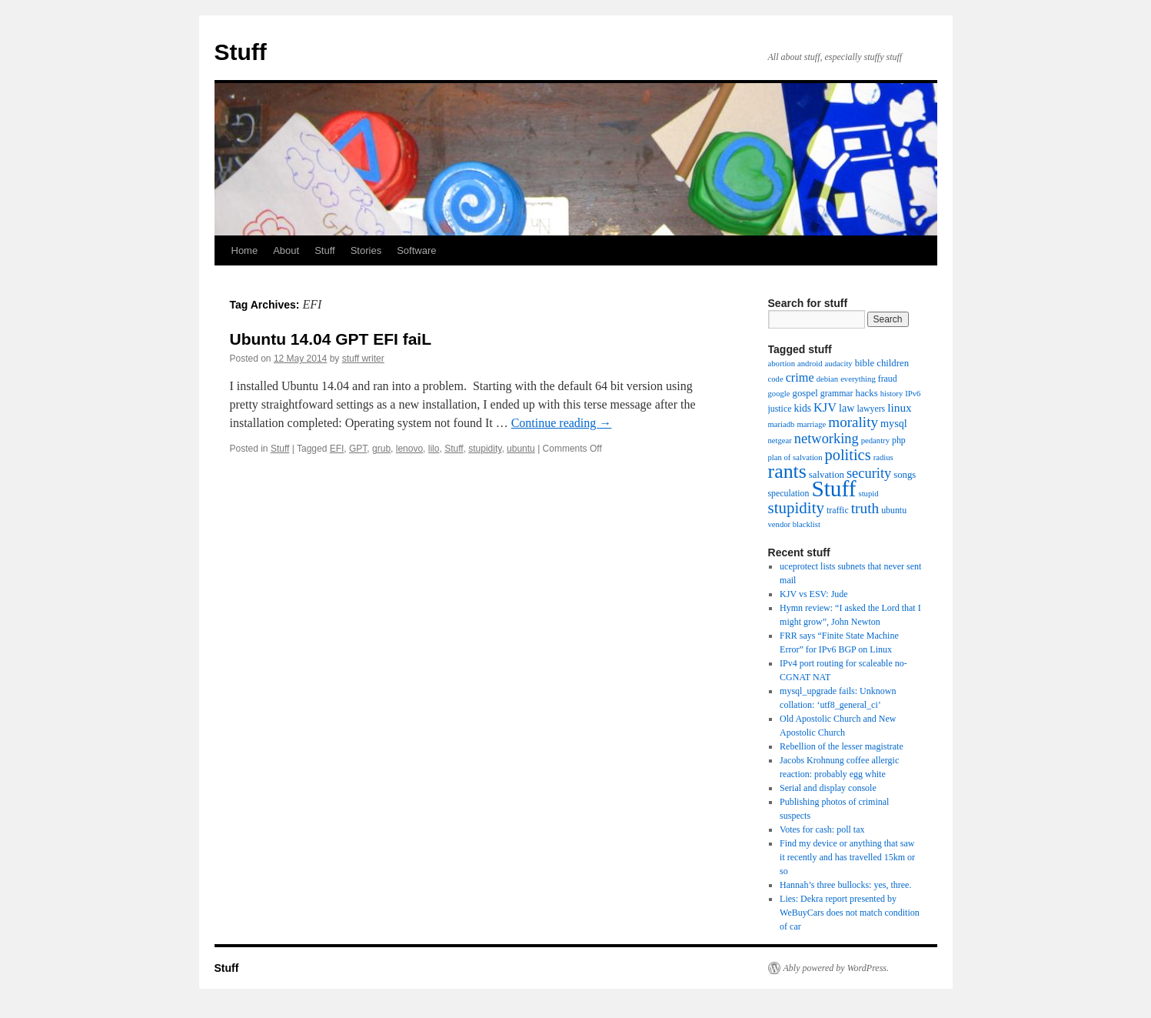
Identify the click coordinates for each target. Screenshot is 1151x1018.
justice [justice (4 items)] (780, 408)
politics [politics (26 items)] (848, 454)
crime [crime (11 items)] (800, 377)
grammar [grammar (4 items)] (836, 393)
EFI (337, 448)
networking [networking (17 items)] (826, 438)
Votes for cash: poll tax (822, 829)
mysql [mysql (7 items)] (893, 423)
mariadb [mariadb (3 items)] (781, 424)
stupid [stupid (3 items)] (869, 493)
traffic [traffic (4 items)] (838, 510)
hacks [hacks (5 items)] (867, 393)
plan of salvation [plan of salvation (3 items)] (795, 457)
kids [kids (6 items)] (802, 408)
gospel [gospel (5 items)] (805, 393)
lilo (434, 448)
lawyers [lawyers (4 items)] (871, 408)
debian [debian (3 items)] (827, 379)
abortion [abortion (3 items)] (782, 363)
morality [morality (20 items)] (853, 422)
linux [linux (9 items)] (899, 407)
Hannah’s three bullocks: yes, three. (845, 884)
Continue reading (561, 422)
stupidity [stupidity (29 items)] (796, 508)
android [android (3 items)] (810, 363)
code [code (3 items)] (775, 379)
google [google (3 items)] (779, 393)
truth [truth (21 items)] (865, 508)
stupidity (484, 448)
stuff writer (363, 358)
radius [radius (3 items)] (883, 457)
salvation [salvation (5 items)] (826, 474)
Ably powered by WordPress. (836, 968)
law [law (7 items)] (846, 408)
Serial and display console (828, 788)
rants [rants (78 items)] (787, 471)
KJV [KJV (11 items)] (825, 407)
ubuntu (521, 448)
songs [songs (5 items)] (904, 474)
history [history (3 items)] (891, 393)
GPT (358, 448)
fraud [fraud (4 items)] (887, 378)
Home (244, 250)
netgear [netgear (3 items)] (780, 440)
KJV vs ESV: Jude (814, 594)
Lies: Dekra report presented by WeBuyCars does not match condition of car (850, 912)
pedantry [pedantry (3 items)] (875, 440)
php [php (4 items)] (899, 440)
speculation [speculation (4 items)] (789, 493)
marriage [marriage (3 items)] (811, 424)
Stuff (241, 52)
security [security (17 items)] (869, 473)
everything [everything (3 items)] (858, 379)
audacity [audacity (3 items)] (839, 363)
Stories (366, 250)
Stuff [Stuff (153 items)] (833, 488)
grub (381, 448)
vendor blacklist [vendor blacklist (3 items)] (794, 524)
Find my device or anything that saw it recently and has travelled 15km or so (847, 857)
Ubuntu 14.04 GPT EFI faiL (331, 339)
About (286, 250)
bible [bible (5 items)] (865, 363)
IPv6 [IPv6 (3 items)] (912, 393)
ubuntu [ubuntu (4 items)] (893, 510)
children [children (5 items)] (893, 363)
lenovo (409, 448)
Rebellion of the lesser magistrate (841, 746)
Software (416, 250)
